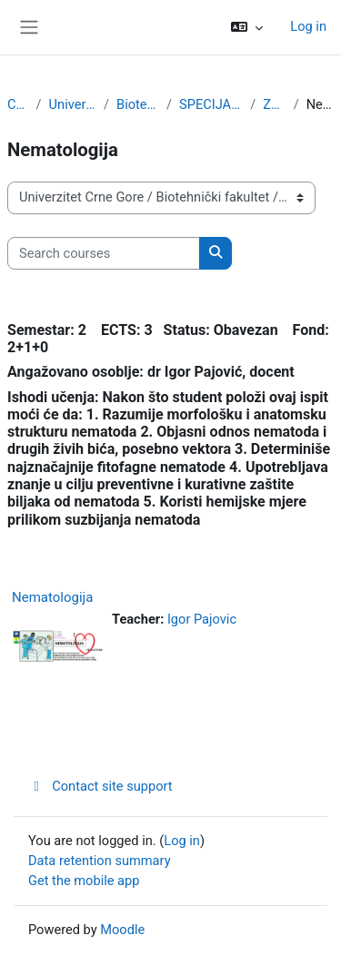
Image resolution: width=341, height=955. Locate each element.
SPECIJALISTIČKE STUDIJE (211, 104)
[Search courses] (103, 253)
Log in (308, 26)
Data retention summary (99, 860)
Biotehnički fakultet (137, 104)
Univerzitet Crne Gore (72, 104)
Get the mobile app (83, 880)
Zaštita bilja (274, 104)
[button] (247, 27)
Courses (18, 104)
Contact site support (100, 786)
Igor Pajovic (201, 619)
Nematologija (52, 597)
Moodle (122, 929)
